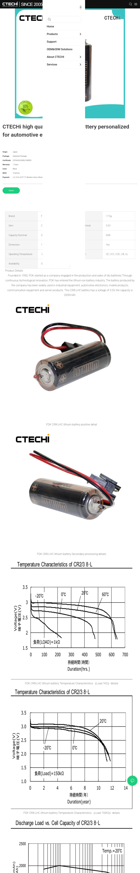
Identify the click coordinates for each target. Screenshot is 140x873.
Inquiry (11, 190)
